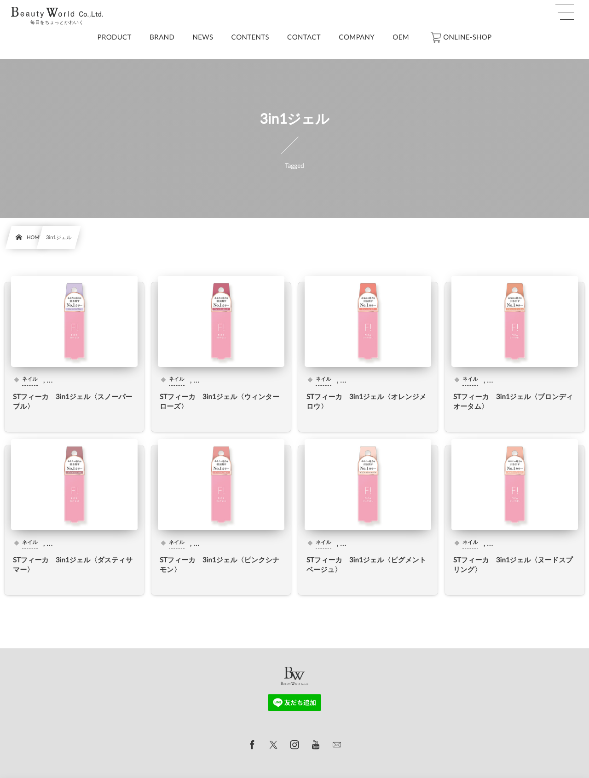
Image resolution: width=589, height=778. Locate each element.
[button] (564, 12)
